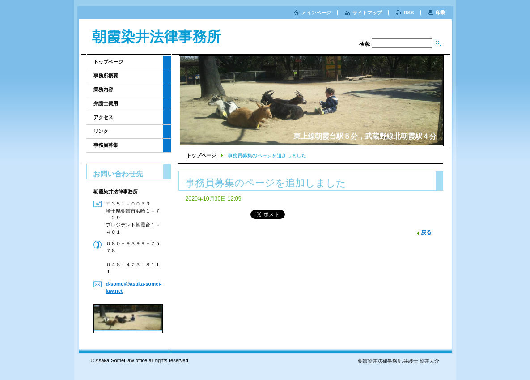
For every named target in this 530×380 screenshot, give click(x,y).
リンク (100, 131)
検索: (365, 44)
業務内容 (103, 89)
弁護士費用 (105, 103)
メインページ (316, 12)
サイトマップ (367, 12)
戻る (426, 232)
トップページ (201, 155)
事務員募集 (105, 145)
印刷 (440, 12)
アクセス (103, 117)
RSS (408, 12)
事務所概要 (105, 75)
